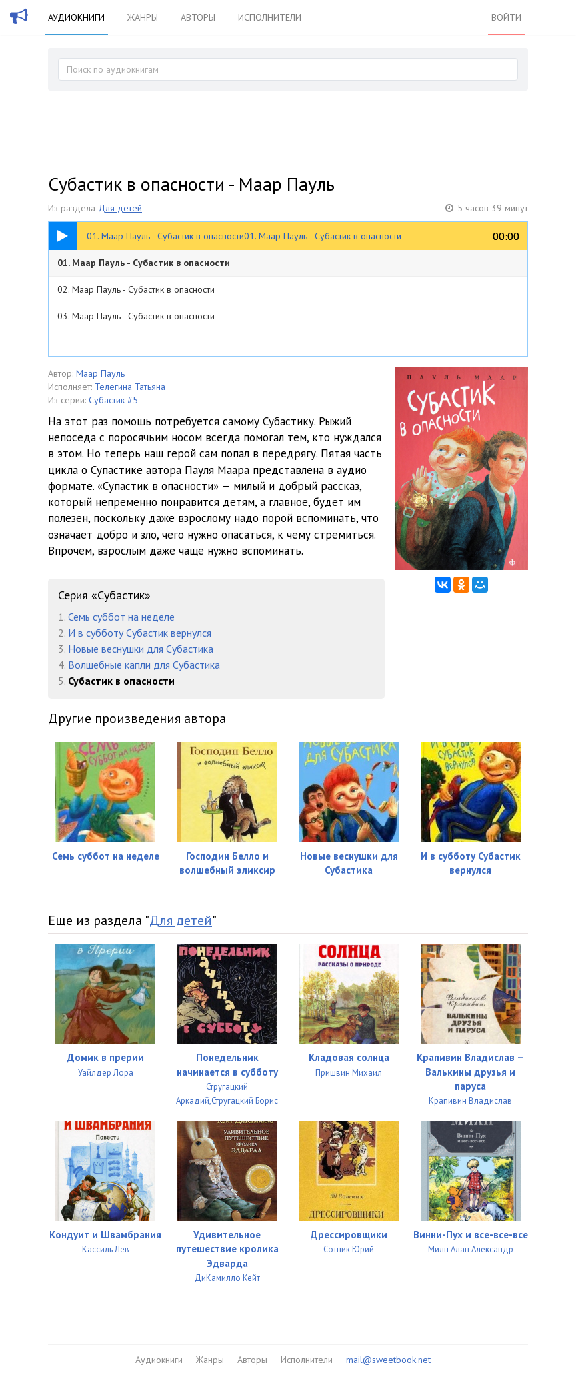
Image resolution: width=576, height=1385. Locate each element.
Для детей (120, 208)
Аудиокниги (76, 17)
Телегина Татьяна (130, 387)
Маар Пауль (100, 373)
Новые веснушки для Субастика (140, 648)
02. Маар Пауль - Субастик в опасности (136, 289)
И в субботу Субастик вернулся (139, 632)
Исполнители (269, 17)
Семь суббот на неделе (121, 616)
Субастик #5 (113, 400)
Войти (506, 17)
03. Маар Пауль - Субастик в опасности (136, 316)
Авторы (198, 17)
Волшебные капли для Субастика (144, 664)
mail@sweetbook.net (388, 1360)
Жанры (142, 17)
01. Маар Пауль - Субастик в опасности (143, 263)
